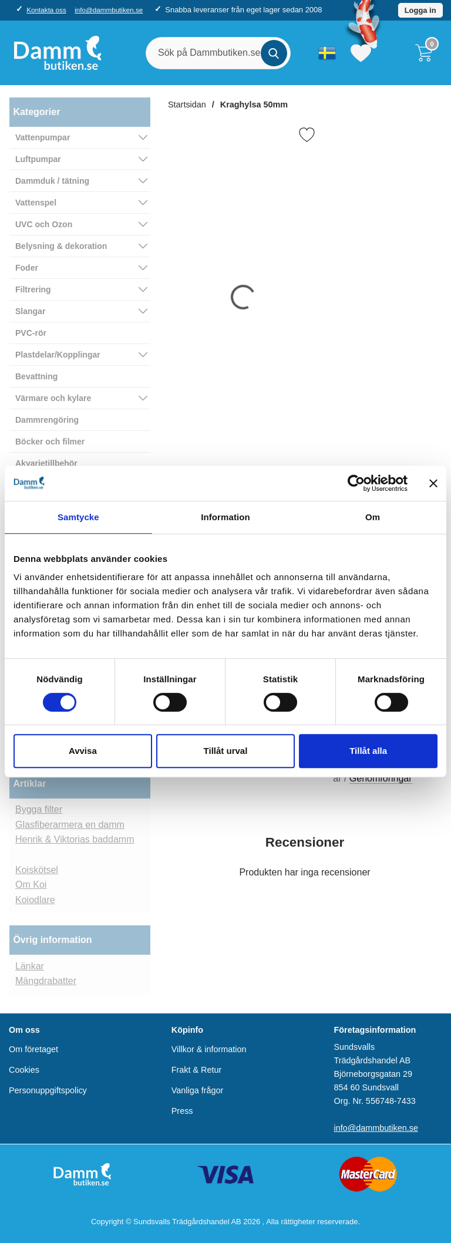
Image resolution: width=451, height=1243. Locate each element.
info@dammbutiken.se (109, 10)
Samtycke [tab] (78, 517)
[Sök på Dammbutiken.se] (218, 53)
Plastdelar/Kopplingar (57, 354)
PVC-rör (30, 333)
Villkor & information (209, 1049)
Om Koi (30, 885)
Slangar (30, 311)
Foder (26, 267)
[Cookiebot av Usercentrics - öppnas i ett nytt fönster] (356, 483)
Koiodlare (35, 900)
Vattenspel (35, 202)
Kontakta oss (46, 10)
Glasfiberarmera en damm (69, 825)
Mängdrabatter (45, 981)
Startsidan (187, 104)
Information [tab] (225, 517)
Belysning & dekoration (61, 246)
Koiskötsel (36, 870)
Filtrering (33, 289)
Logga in (420, 10)
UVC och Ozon (43, 224)
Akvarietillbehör (46, 463)
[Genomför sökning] (274, 53)
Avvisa (83, 751)
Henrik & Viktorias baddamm (74, 839)
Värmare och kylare (53, 398)
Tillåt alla (368, 751)
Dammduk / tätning (52, 181)
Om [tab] (372, 517)
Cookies (24, 1069)
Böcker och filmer (50, 441)
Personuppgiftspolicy (48, 1090)
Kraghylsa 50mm (254, 104)
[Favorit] (306, 134)
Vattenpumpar (42, 137)
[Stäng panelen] (433, 483)
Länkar (29, 966)
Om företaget (33, 1049)
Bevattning (36, 376)
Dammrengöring (47, 420)
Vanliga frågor (197, 1090)
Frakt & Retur (196, 1069)
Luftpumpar (38, 159)
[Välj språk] (327, 52)
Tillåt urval (226, 751)
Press (182, 1111)
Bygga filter (38, 809)
